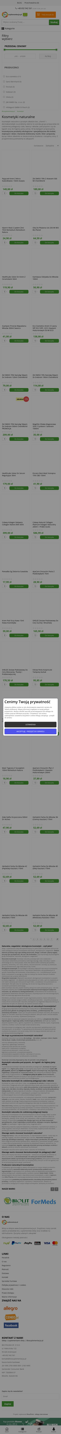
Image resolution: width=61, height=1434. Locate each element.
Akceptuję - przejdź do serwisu (31, 731)
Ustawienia (30, 724)
